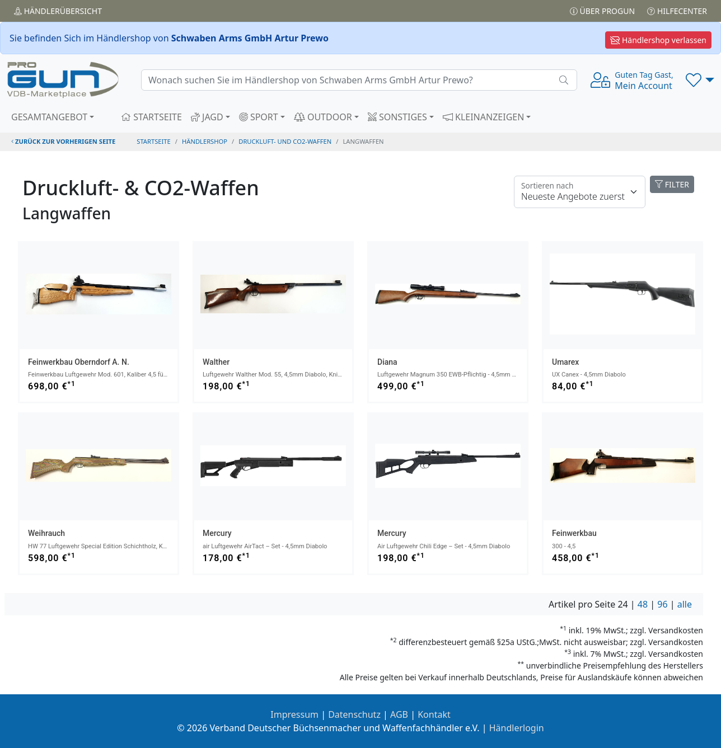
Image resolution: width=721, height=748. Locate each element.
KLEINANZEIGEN (484, 117)
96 (662, 604)
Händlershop (204, 141)
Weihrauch (46, 533)
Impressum (294, 714)
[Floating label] (579, 192)
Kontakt (434, 714)
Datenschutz (354, 714)
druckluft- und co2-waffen (284, 141)
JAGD (207, 117)
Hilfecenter (677, 11)
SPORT (258, 117)
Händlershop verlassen (658, 40)
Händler (58, 11)
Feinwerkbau (574, 533)
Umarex (565, 361)
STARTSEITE (151, 117)
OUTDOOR (323, 117)
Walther (216, 361)
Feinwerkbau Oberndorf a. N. (78, 361)
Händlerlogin (516, 728)
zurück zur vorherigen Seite (63, 141)
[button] (700, 80)
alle (684, 604)
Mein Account (644, 80)
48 (643, 604)
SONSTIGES (397, 117)
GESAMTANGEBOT (49, 117)
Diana (387, 361)
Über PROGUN (602, 11)
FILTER (672, 184)
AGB (399, 714)
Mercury (217, 533)
